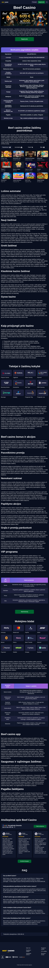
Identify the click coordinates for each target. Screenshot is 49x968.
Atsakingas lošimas (28, 954)
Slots (42, 147)
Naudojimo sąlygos (28, 951)
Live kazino (18, 147)
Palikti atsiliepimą (40, 826)
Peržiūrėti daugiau (24, 861)
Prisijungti (34, 2)
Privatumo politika (43, 948)
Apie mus (28, 947)
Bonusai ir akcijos (43, 954)
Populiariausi (6, 147)
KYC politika (44, 951)
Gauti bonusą (24, 611)
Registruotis (41, 2)
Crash (30, 147)
